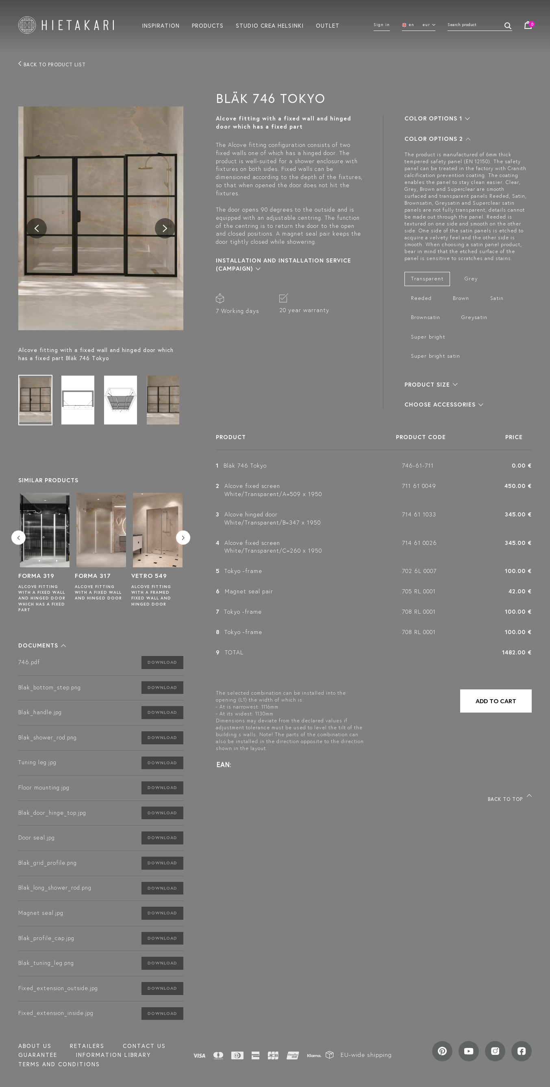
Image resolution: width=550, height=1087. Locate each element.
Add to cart (496, 701)
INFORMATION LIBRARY (113, 1055)
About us (35, 1046)
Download (162, 662)
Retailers (87, 1046)
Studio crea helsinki (270, 25)
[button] (42, 645)
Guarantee (37, 1055)
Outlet (327, 25)
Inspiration (161, 25)
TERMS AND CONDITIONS (59, 1064)
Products (208, 25)
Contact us (144, 1046)
